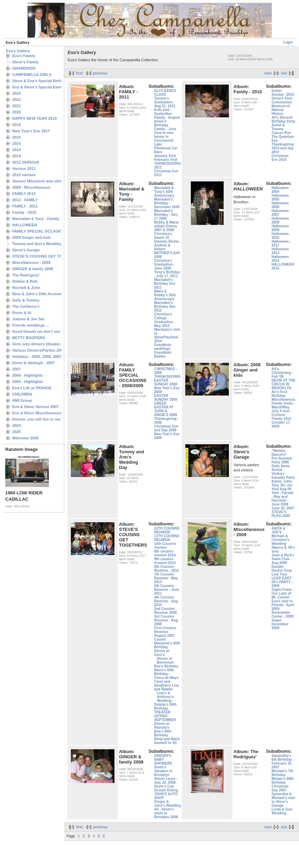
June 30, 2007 (282, 508)
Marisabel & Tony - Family (35, 219)
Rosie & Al (21, 313)
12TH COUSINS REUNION (167, 530)
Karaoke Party (283, 477)
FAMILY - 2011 (25, 206)
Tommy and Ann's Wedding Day (41, 244)
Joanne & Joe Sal (28, 319)
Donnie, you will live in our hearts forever (49, 419)
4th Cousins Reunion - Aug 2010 (166, 601)
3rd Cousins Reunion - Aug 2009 (166, 620)
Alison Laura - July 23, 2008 (166, 780)
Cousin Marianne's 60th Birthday (167, 643)
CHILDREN (22, 394)
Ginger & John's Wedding (167, 803)
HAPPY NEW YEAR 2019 (34, 118)
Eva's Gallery (18, 51)
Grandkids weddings (162, 347)
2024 (16, 425)
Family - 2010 (24, 212)
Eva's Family (23, 56)
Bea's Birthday (166, 666)
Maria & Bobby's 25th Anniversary (165, 295)
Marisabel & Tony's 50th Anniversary (164, 191)
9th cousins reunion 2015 (165, 561)
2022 (16, 99)
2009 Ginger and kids (31, 237)
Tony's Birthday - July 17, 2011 (167, 274)
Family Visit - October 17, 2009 (282, 422)
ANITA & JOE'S (278, 530)
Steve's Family (25, 62)
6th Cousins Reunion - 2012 (166, 568)
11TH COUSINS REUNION (167, 538)
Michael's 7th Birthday (282, 773)
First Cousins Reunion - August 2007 (165, 631)
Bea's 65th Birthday (163, 733)
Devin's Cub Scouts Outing (166, 788)
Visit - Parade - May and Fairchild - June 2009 (282, 498)
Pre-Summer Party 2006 (281, 460)
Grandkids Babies (162, 354)
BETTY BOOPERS (28, 338)
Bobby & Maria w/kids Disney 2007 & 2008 (166, 226)
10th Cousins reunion (165, 545)
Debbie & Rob (24, 281)
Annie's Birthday (161, 123)
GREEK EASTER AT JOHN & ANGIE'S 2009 (165, 409)
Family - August (167, 117)
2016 (16, 137)
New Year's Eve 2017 (31, 131)
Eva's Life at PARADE (32, 388)
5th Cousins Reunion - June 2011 (166, 589)
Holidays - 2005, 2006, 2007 (36, 356)
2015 (16, 143)
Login (288, 42)
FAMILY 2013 (24, 193)
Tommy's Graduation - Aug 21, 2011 (164, 102)
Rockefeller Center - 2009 (282, 614)
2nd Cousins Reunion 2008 (165, 611)
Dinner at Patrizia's (162, 725)
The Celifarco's (26, 306)
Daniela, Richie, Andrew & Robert (167, 245)
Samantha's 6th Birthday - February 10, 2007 (282, 761)
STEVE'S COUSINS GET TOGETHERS (46, 256)
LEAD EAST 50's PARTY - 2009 (282, 582)
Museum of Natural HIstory (280, 110)
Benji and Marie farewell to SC (167, 741)
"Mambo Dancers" (279, 452)
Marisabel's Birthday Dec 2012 (165, 306)
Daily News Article (280, 468)
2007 (16, 369)
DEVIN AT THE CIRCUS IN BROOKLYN (283, 384)
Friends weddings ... (30, 325)
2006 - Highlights (27, 375)
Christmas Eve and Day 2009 (166, 428)
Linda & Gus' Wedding (282, 811)
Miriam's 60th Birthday (282, 780)
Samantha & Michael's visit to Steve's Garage (283, 799)
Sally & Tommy (25, 300)
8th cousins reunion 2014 (165, 553)
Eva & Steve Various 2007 (35, 407)
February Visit (166, 160)
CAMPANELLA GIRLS (32, 74)
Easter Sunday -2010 (282, 92)
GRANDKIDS (24, 68)
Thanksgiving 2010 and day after (282, 148)
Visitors (277, 474)
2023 (16, 93)
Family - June (165, 129)
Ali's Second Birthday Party (283, 119)
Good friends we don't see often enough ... (51, 331)
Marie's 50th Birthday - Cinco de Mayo (166, 674)
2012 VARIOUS (25, 162)
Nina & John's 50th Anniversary (41, 294)
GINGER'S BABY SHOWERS (163, 759)
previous (100, 73)
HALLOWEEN (24, 225)
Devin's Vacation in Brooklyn (163, 771)
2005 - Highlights (27, 382)
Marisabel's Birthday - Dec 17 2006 (166, 214)
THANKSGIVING (167, 376)
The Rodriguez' (26, 275)
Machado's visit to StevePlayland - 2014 (167, 335)
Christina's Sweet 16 (163, 236)
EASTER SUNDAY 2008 (165, 382)
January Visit (165, 156)
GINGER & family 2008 (32, 269)
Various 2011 (24, 168)
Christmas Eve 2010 (280, 158)
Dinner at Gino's (161, 653)
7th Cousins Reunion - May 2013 (166, 578)
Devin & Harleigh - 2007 (33, 363)
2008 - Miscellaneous (31, 187)
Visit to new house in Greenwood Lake (163, 138)
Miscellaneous (283, 399)
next (268, 73)
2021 (16, 106)
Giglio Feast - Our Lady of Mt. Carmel (282, 593)
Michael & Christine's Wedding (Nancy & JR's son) (283, 543)
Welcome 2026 (25, 438)
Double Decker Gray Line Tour (281, 570)
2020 (16, 112)
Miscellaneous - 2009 (31, 262)
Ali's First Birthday (279, 394)
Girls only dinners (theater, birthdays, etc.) (50, 344)
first (79, 73)
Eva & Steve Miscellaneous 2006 (41, 413)
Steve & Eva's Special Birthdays (41, 81)
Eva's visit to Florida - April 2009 (282, 605)
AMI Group (22, 400)
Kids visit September (163, 112)
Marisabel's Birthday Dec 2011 (165, 283)
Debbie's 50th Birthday (165, 706)
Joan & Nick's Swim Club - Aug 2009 (282, 559)
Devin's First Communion (281, 100)
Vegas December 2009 (279, 624)
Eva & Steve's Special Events (39, 87)
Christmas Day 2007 (280, 788)
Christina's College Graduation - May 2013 (164, 320)
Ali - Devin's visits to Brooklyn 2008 (166, 813)
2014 (16, 150)
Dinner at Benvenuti (165, 660)
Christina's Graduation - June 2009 (164, 264)
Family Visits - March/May (283, 405)
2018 (16, 125)
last (284, 73)
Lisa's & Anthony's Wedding (165, 697)
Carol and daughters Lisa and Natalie (166, 685)
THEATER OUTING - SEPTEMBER (165, 716)
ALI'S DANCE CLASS (165, 92)
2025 (16, 432)
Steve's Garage (26, 250)
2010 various (24, 175)
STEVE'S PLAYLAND (280, 514)
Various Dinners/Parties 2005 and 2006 (47, 350)
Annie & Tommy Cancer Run (281, 129)
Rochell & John (26, 287)
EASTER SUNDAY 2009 (165, 397)
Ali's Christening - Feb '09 (282, 372)
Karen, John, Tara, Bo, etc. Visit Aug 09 (282, 485)
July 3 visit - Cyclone (281, 413)
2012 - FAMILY (25, 200)
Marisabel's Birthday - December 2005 (167, 203)
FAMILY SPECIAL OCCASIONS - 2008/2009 (50, 231)
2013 (16, 156)
